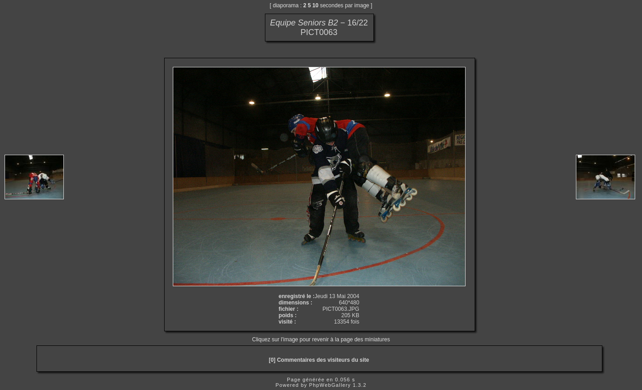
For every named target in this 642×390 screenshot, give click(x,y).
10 (315, 5)
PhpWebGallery (330, 385)
